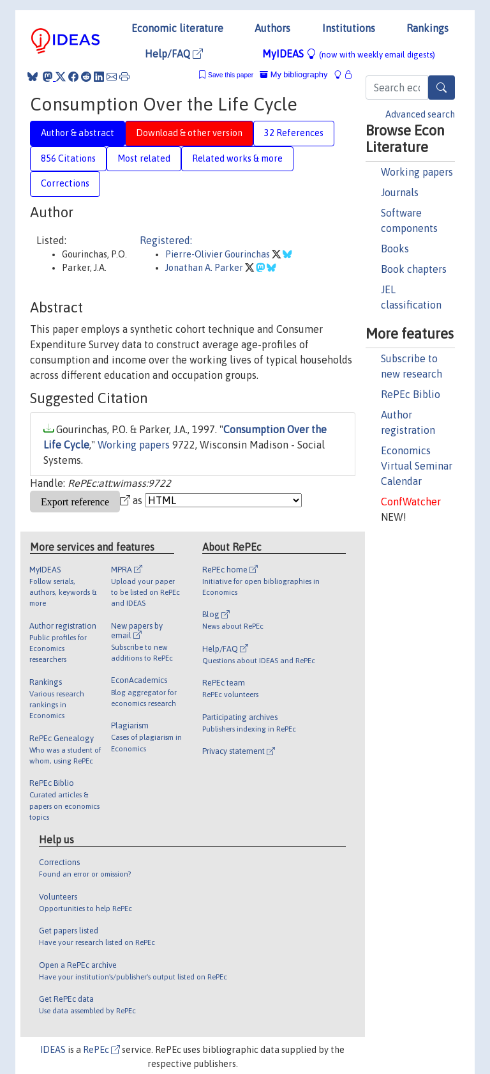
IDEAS (53, 1050)
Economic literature (177, 28)
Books (395, 248)
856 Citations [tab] (68, 158)
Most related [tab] (143, 158)
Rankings (427, 28)
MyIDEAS (348, 53)
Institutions (348, 28)
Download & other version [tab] (189, 133)
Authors (272, 28)
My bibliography (293, 74)
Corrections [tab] (65, 183)
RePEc (101, 1050)
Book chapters (414, 269)
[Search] (441, 87)
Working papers (417, 172)
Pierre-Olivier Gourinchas (218, 254)
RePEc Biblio (410, 394)
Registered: (166, 240)
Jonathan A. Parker (205, 268)
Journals (400, 192)
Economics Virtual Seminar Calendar (416, 466)
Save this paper (230, 75)
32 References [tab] (293, 133)
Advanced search (420, 114)
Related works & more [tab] (237, 158)
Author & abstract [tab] (77, 133)
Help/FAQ (174, 53)
